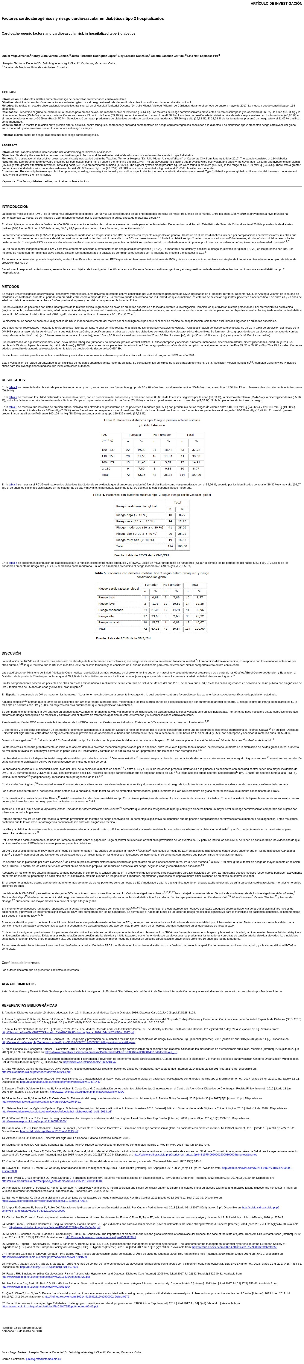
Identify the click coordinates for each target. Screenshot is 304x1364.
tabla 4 (13, 484)
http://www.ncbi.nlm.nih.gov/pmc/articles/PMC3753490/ (36, 1286)
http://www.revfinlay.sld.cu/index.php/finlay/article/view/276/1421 (41, 1101)
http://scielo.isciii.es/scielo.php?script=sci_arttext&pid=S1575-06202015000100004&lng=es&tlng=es (195, 1154)
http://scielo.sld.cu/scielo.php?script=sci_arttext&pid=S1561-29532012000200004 (52, 1181)
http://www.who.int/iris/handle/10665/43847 (89, 1062)
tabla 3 (13, 407)
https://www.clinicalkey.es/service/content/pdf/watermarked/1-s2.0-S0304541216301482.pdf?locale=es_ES (111, 1052)
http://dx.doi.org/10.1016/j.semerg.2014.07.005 (49, 1266)
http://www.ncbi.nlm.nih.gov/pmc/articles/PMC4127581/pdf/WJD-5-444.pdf (54, 1227)
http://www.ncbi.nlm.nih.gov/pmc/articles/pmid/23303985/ (101, 1237)
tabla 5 (13, 562)
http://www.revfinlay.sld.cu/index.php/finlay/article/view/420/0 (87, 1091)
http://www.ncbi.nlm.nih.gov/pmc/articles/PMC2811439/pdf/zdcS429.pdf (46, 1276)
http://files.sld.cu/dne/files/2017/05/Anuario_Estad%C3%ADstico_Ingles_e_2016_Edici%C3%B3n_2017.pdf (68, 1032)
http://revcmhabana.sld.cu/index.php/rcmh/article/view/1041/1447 (59, 1081)
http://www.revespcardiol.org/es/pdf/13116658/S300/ (34, 1121)
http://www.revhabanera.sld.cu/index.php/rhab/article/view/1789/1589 (44, 1257)
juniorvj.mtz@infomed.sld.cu (43, 1359)
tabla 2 (13, 397)
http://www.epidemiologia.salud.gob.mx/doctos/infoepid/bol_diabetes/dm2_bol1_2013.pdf (57, 1111)
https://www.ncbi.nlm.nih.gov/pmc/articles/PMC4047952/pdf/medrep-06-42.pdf (50, 1306)
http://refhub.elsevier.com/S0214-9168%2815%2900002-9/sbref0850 (234, 1247)
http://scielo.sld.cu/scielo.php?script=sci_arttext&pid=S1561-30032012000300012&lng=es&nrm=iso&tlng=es (68, 1042)
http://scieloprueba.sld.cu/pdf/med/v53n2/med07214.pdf (36, 1072)
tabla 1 (13, 387)
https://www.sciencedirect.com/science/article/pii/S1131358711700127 (45, 1200)
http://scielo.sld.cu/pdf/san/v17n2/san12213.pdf (49, 1131)
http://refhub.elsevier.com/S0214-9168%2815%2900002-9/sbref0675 (86, 1296)
